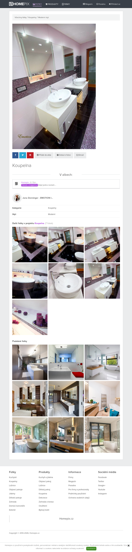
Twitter (101, 482)
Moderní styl (43, 17)
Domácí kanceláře (17, 506)
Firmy (66, 4)
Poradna (100, 4)
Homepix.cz (66, 518)
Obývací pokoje (15, 490)
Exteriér (12, 510)
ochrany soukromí (76, 548)
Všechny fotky (21, 17)
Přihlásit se (114, 4)
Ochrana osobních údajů (79, 498)
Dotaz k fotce (64, 155)
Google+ (101, 486)
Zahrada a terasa (46, 502)
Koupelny (32, 17)
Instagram (102, 494)
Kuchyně (13, 477)
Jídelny (12, 494)
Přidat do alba (44, 155)
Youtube (101, 490)
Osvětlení (43, 506)
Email (80, 155)
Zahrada (12, 502)
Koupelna (39, 223)
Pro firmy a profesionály (78, 490)
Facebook (102, 477)
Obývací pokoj (45, 482)
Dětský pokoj (44, 490)
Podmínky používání (77, 494)
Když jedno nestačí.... (47, 185)
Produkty (51, 4)
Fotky (37, 4)
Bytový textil (44, 510)
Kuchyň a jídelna (46, 477)
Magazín (88, 4)
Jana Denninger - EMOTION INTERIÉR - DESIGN (38, 198)
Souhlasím (91, 548)
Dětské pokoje (15, 498)
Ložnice (12, 486)
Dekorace (43, 498)
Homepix (25, 182)
